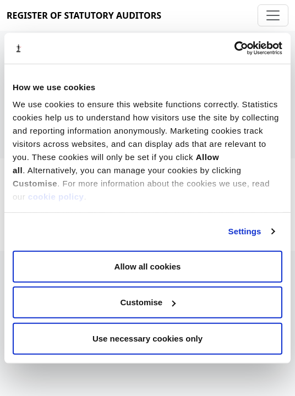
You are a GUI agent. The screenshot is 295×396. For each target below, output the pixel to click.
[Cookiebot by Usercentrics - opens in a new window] (234, 48)
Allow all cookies (147, 266)
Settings (244, 231)
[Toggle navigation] (273, 15)
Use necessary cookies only (147, 338)
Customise (148, 302)
